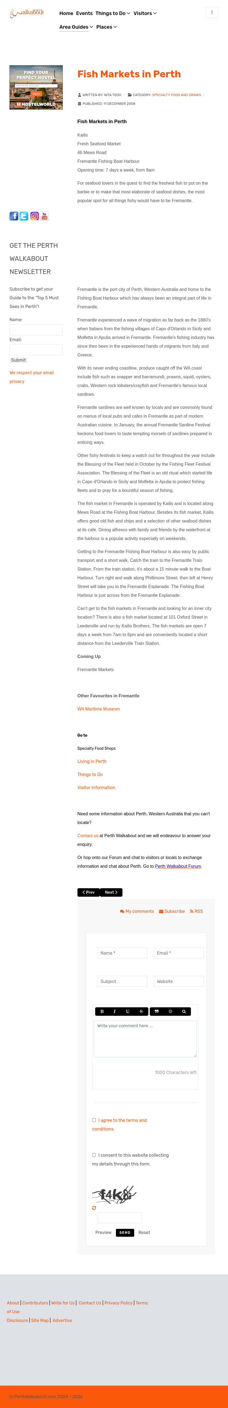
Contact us (87, 835)
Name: (16, 319)
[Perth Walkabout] (27, 13)
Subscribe (172, 911)
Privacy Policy (118, 1303)
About (13, 1303)
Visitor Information (96, 787)
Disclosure (17, 1320)
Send (125, 1232)
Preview (103, 1232)
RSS (196, 911)
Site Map (40, 1320)
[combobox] (211, 12)
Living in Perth (92, 761)
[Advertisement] (44, 159)
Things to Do (90, 774)
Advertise (62, 1320)
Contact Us (90, 1303)
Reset (144, 1232)
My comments (137, 911)
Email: (16, 339)
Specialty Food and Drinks (176, 95)
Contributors (35, 1303)
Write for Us (63, 1303)
